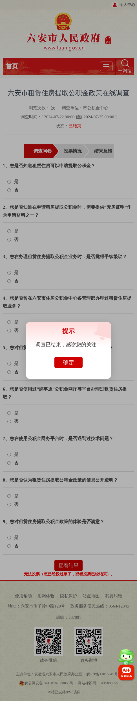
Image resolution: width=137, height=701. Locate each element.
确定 (68, 362)
